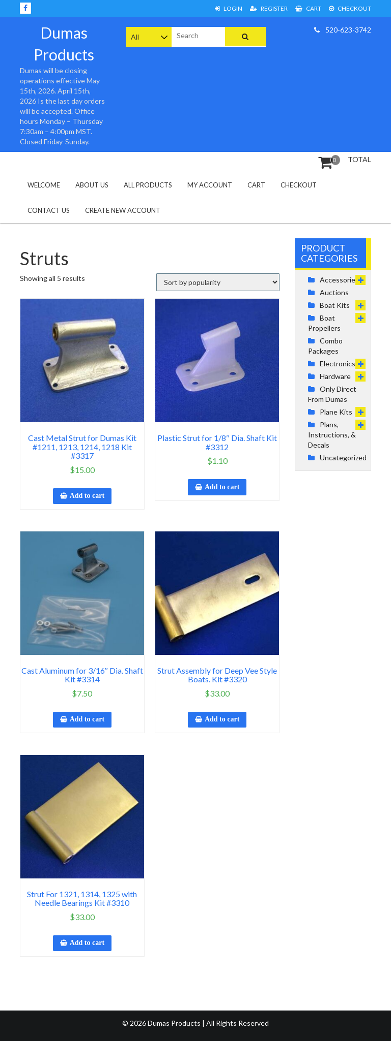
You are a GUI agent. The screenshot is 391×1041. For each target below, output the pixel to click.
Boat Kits (335, 305)
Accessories (339, 279)
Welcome (43, 185)
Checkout (350, 8)
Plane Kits (336, 411)
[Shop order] (218, 282)
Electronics (337, 363)
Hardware (335, 376)
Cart (308, 8)
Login (228, 8)
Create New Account (122, 210)
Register (269, 8)
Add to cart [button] (87, 495)
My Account (209, 185)
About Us (91, 185)
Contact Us (48, 210)
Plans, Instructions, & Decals (332, 434)
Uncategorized (343, 457)
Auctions (334, 292)
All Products (148, 185)
